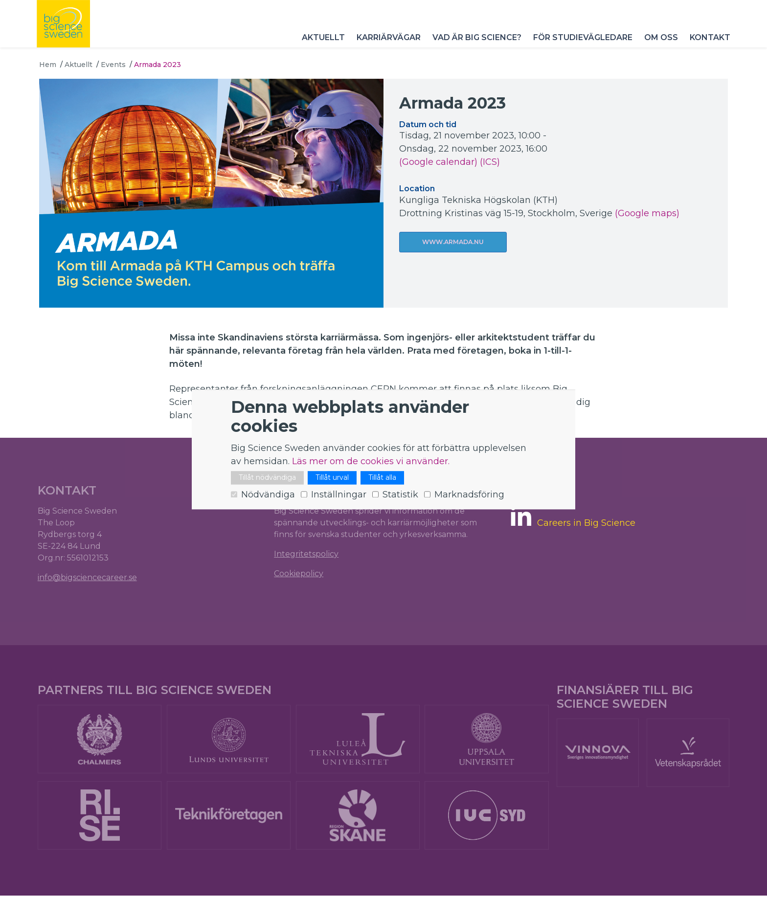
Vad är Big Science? (474, 43)
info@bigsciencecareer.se (88, 578)
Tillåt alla (382, 477)
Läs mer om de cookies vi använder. (371, 461)
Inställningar (338, 495)
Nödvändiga (268, 495)
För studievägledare (580, 43)
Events (113, 64)
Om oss (659, 43)
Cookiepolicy (299, 574)
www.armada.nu (453, 242)
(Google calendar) (438, 162)
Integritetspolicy (306, 554)
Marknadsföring (469, 495)
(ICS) (490, 162)
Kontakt (707, 43)
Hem (47, 64)
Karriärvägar (386, 43)
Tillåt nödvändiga (267, 477)
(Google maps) (647, 213)
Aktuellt (320, 43)
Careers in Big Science (586, 524)
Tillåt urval (332, 477)
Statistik (400, 495)
